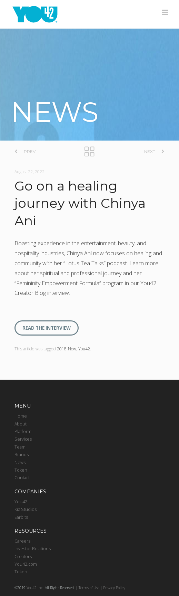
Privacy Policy (114, 587)
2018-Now (66, 349)
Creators (23, 556)
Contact (22, 478)
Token (20, 470)
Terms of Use (89, 587)
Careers (22, 541)
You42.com (25, 564)
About (20, 424)
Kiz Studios (25, 509)
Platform (22, 431)
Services (23, 439)
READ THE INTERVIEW (46, 328)
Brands (21, 455)
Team (20, 447)
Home (20, 416)
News (20, 462)
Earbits (21, 517)
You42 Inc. (35, 587)
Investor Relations (32, 549)
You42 (84, 349)
